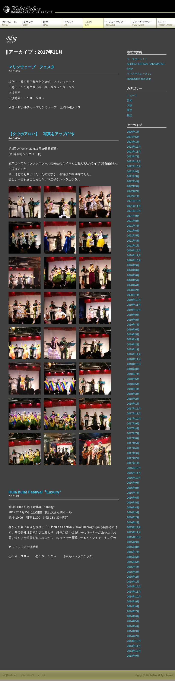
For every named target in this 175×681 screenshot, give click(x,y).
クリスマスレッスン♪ (139, 73)
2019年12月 (134, 299)
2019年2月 (133, 344)
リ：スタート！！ (137, 59)
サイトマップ (27, 675)
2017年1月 (133, 463)
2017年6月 (133, 438)
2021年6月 (133, 230)
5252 (130, 69)
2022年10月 (134, 166)
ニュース (132, 95)
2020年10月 (134, 260)
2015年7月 (133, 551)
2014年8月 (133, 606)
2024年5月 (133, 136)
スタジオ (31, 23)
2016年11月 (134, 472)
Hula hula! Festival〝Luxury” (35, 492)
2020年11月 (134, 255)
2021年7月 (133, 225)
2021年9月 (133, 215)
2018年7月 (133, 374)
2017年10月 (134, 418)
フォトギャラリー (143, 23)
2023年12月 (134, 146)
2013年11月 (134, 645)
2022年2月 (133, 191)
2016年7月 (133, 492)
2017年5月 (133, 443)
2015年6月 (133, 557)
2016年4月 (133, 507)
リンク (42, 675)
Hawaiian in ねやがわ (139, 78)
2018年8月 (133, 369)
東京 (129, 110)
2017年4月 (133, 448)
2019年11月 (134, 304)
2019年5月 (133, 334)
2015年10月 (134, 537)
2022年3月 (133, 186)
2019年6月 (133, 329)
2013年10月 (134, 650)
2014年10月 (134, 596)
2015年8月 (133, 547)
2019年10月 (134, 309)
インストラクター (117, 23)
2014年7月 (133, 611)
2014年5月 (133, 621)
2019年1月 (133, 349)
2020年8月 (133, 270)
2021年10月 (134, 211)
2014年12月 (134, 586)
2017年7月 (133, 433)
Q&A (166, 23)
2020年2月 (133, 290)
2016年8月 (133, 487)
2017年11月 (134, 413)
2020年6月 (133, 275)
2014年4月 (133, 626)
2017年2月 (133, 458)
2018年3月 (133, 393)
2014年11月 (134, 591)
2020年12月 (134, 250)
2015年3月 (133, 571)
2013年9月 (133, 655)
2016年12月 (134, 468)
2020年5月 (133, 280)
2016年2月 (133, 517)
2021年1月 (133, 245)
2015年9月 (133, 542)
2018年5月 (133, 384)
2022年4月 (133, 181)
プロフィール (10, 23)
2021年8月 (133, 220)
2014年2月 (133, 636)
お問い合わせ (9, 675)
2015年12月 (134, 527)
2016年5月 (133, 502)
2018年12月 (134, 354)
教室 (51, 23)
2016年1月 (133, 522)
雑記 (129, 115)
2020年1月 (133, 295)
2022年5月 (133, 176)
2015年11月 (134, 532)
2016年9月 (133, 482)
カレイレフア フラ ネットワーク (27, 9)
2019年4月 (133, 339)
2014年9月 (133, 601)
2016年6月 (133, 497)
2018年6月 (133, 378)
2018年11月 (134, 359)
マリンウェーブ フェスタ (32, 67)
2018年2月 (133, 398)
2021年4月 (133, 240)
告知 (129, 100)
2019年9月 (133, 314)
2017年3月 (133, 453)
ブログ (93, 23)
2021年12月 (134, 201)
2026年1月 (133, 131)
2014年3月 (133, 631)
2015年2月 (133, 576)
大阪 (129, 105)
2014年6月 (133, 616)
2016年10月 (134, 477)
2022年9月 (133, 171)
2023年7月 (133, 156)
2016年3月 (133, 512)
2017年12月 (134, 408)
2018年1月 (133, 403)
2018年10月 (134, 364)
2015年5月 (133, 562)
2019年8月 (133, 319)
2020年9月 (133, 265)
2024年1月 (133, 141)
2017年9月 (133, 423)
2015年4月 (133, 566)
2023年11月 (134, 151)
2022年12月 (134, 161)
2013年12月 (134, 641)
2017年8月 (133, 428)
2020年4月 (133, 285)
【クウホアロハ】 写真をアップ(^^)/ (41, 134)
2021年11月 (134, 206)
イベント (72, 23)
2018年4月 (133, 388)
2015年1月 (133, 581)
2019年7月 (133, 324)
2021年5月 (133, 235)
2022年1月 (133, 196)
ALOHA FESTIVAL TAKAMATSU (146, 64)
